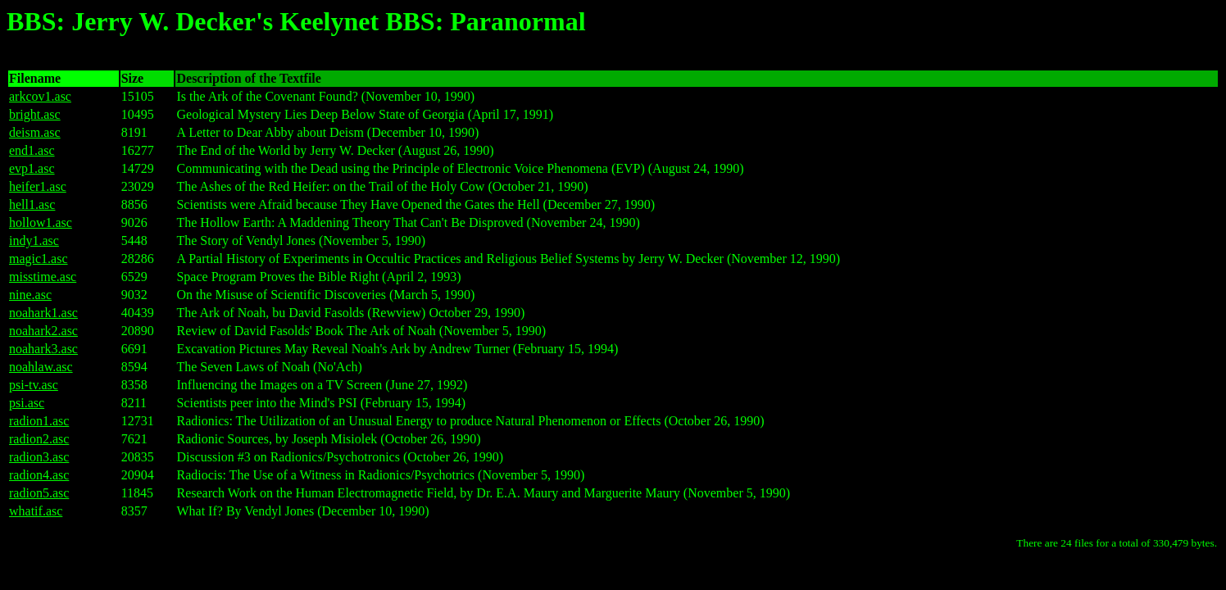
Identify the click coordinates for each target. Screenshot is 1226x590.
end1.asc (32, 150)
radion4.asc (39, 475)
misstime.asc (42, 277)
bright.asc (35, 114)
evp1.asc (32, 168)
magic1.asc (38, 259)
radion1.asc (39, 421)
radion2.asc (39, 439)
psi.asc (26, 403)
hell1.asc (32, 204)
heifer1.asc (37, 186)
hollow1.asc (40, 222)
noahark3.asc (43, 349)
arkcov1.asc (40, 96)
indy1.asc (34, 240)
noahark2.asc (43, 331)
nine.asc (30, 295)
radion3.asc (39, 457)
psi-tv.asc (33, 385)
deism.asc (35, 132)
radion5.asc (39, 493)
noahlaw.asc (41, 367)
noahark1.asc (43, 313)
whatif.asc (35, 511)
